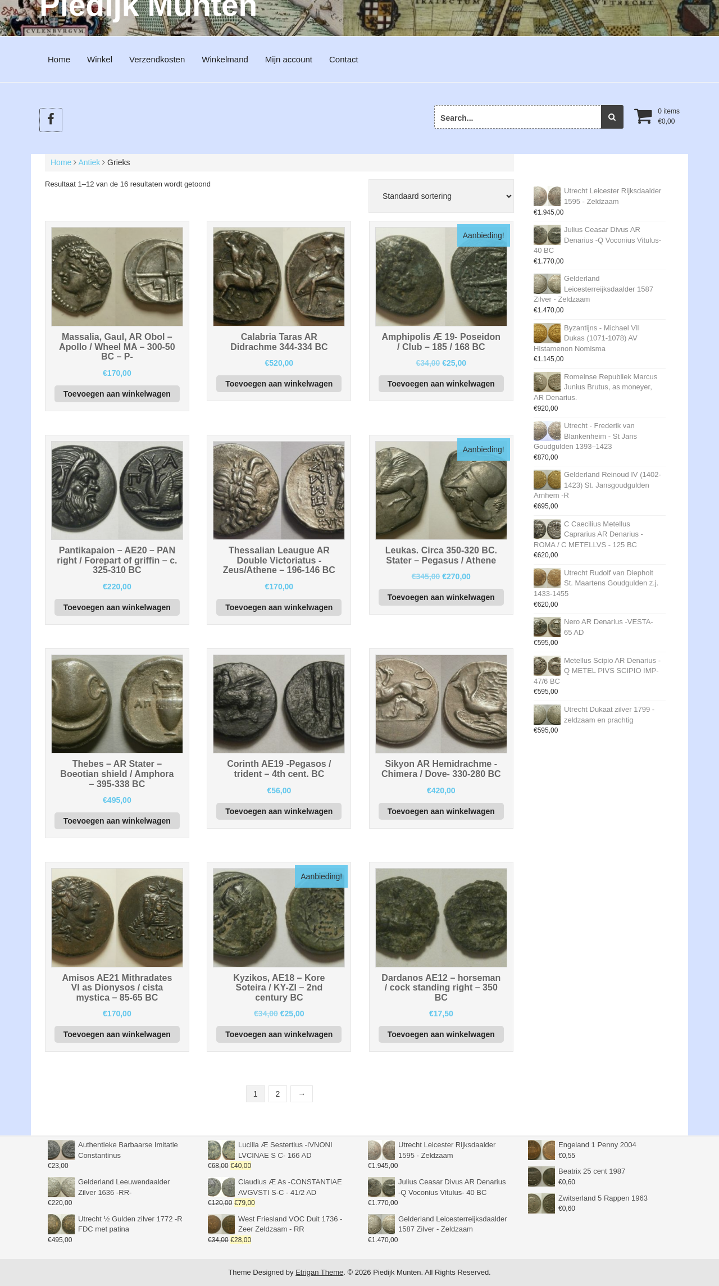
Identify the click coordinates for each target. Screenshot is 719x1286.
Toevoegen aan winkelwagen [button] (117, 393)
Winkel (99, 59)
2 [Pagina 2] (278, 1093)
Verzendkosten (157, 59)
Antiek (89, 162)
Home (59, 59)
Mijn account (288, 59)
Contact (343, 59)
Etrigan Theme (319, 1272)
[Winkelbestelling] (441, 196)
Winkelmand (225, 59)
